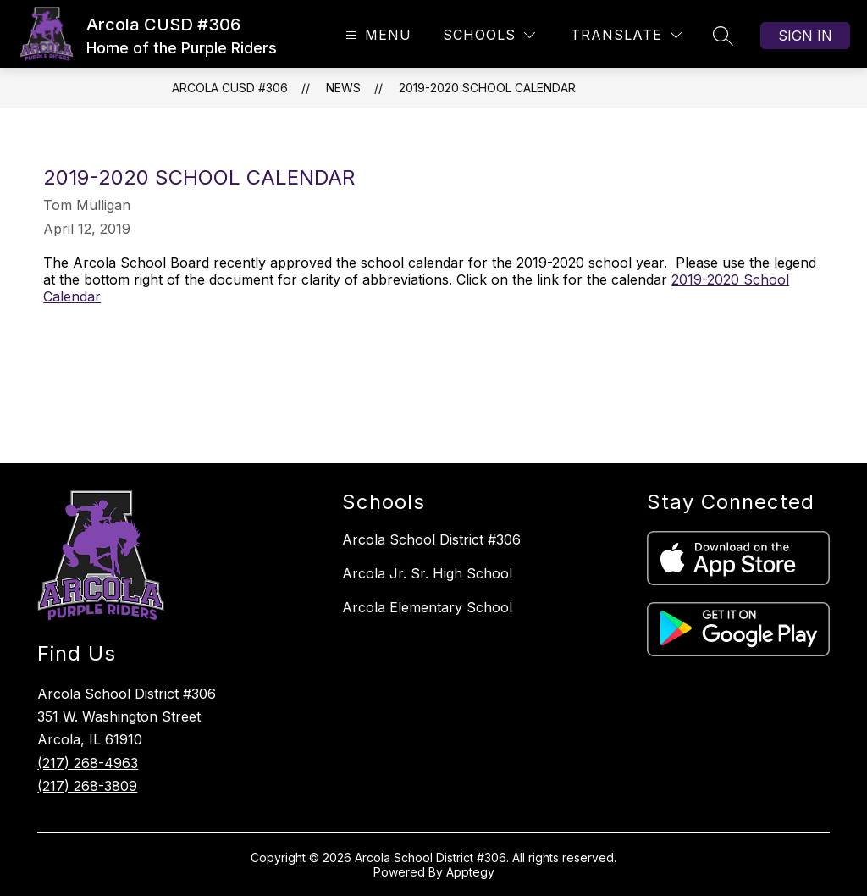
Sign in (805, 35)
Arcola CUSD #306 (230, 87)
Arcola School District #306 (431, 539)
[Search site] (723, 35)
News (343, 87)
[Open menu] (376, 35)
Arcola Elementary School (427, 607)
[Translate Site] (626, 35)
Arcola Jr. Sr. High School (427, 573)
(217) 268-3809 (87, 785)
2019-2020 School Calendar (487, 87)
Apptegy (470, 872)
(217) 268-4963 (87, 763)
